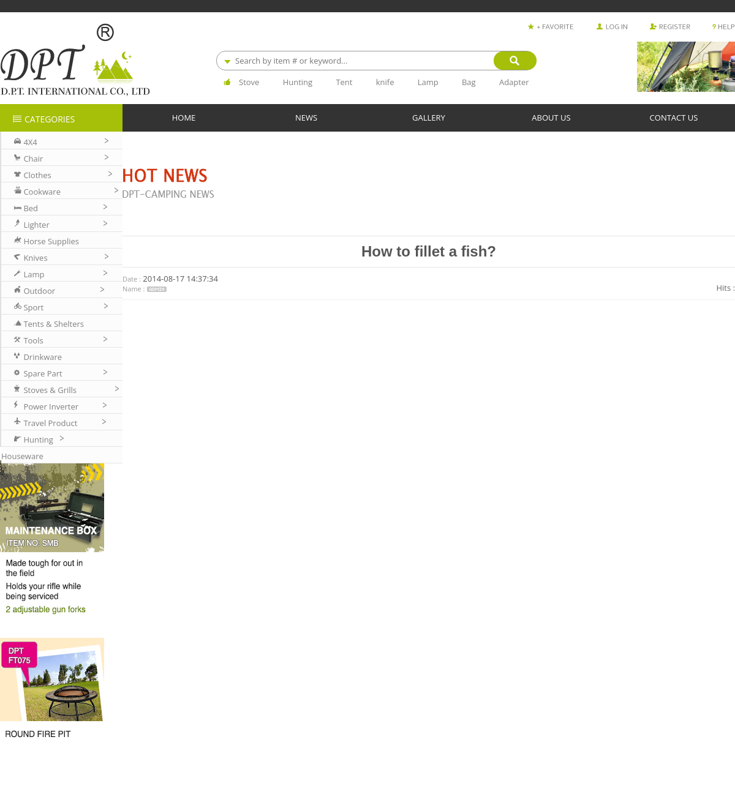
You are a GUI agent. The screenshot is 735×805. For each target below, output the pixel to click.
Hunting (297, 82)
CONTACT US (674, 117)
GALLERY (428, 117)
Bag (469, 82)
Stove (249, 82)
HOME (184, 117)
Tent (344, 82)
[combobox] (376, 60)
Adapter (514, 82)
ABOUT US (551, 117)
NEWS (306, 117)
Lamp (428, 82)
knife (385, 82)
